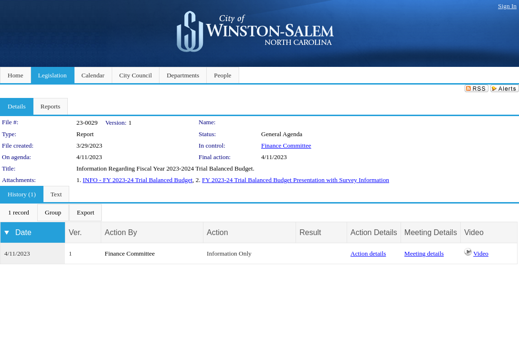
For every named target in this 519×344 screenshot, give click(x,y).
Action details (368, 253)
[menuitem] (18, 212)
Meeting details (424, 253)
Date (23, 232)
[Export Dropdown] (85, 212)
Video (480, 253)
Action (217, 232)
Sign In (507, 6)
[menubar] (51, 213)
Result (310, 232)
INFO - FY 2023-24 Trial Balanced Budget (137, 179)
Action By (121, 232)
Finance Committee (286, 145)
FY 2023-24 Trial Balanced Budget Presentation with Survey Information (295, 179)
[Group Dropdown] (53, 212)
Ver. (75, 232)
